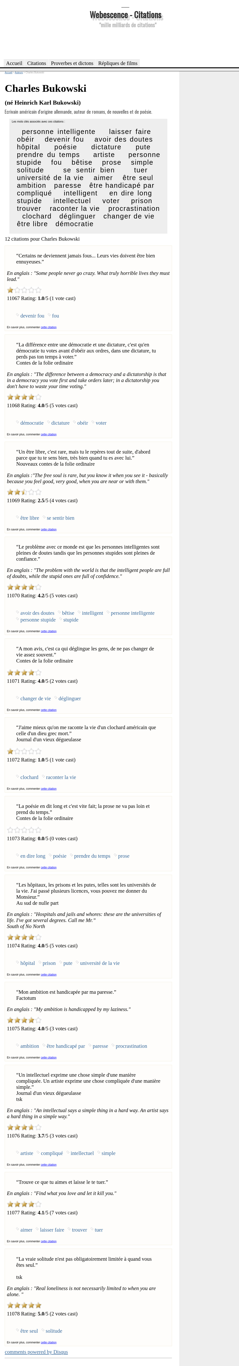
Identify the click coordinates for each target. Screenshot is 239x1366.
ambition (31, 185)
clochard (37, 216)
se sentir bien (89, 170)
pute (143, 147)
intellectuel (72, 201)
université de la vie (50, 177)
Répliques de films (117, 63)
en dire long (130, 193)
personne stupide (38, 620)
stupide (29, 201)
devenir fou (64, 139)
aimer (103, 177)
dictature (106, 147)
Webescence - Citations (125, 14)
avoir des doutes (124, 139)
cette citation (48, 327)
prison (141, 201)
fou (56, 162)
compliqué (34, 193)
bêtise (82, 162)
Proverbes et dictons (72, 63)
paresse (68, 185)
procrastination (134, 208)
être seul (138, 177)
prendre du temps (48, 154)
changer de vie (129, 216)
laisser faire (130, 131)
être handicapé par (122, 185)
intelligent (81, 193)
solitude (30, 170)
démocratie (75, 224)
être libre (32, 224)
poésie (65, 147)
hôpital (28, 147)
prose (112, 162)
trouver (29, 208)
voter (111, 201)
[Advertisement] (125, 42)
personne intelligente (59, 131)
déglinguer (77, 216)
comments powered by (36, 1352)
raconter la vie (75, 208)
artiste (104, 154)
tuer (141, 170)
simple (142, 162)
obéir (25, 139)
